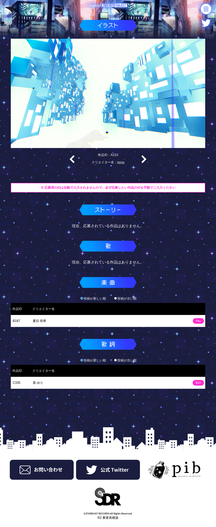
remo (120, 162)
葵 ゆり (38, 382)
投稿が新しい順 (93, 298)
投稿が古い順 (125, 298)
